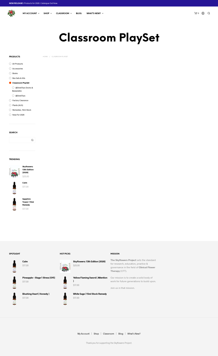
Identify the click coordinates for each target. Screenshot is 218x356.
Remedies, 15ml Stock (21, 110)
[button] (196, 13)
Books (15, 73)
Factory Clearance (20, 100)
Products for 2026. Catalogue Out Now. (41, 3)
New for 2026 (18, 115)
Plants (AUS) (17, 105)
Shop (46, 14)
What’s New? (94, 14)
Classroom (62, 14)
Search (32, 140)
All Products (17, 64)
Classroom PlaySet (20, 83)
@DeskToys (20, 95)
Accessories (17, 68)
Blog (79, 14)
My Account (30, 14)
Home (45, 57)
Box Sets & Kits (18, 78)
